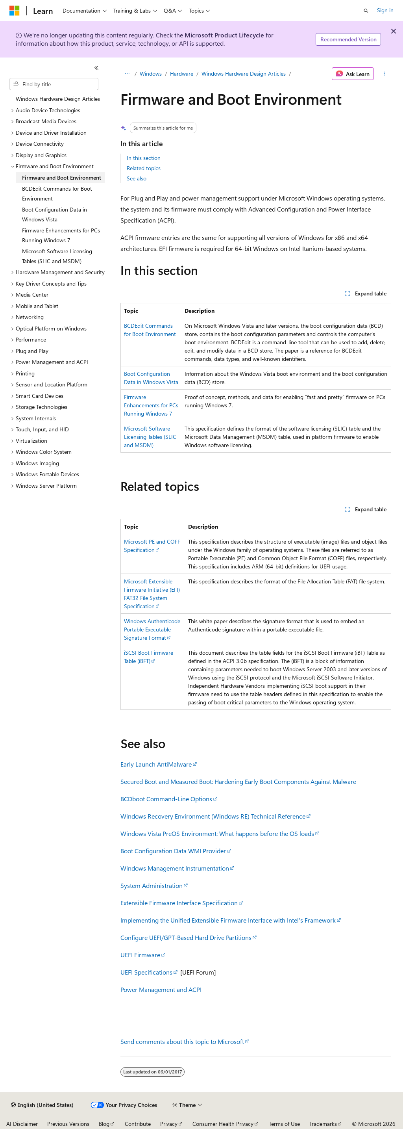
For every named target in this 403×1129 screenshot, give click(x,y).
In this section (144, 158)
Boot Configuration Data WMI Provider (173, 851)
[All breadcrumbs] (127, 73)
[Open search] (366, 11)
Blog (104, 1123)
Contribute (138, 1123)
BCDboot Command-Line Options (166, 799)
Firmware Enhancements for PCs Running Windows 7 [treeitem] (61, 235)
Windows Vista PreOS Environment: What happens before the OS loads (217, 833)
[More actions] (384, 73)
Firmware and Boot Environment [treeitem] (61, 177)
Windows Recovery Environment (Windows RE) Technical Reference (212, 816)
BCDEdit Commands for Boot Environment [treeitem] (57, 193)
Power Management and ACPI (161, 989)
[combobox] (53, 84)
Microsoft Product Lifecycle (224, 35)
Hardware (181, 73)
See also (136, 178)
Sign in (385, 10)
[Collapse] (96, 68)
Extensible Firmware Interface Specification (179, 903)
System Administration (151, 885)
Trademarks (323, 1123)
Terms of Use (284, 1123)
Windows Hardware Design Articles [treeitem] (58, 98)
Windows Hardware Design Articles (244, 73)
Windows (151, 73)
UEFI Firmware (140, 955)
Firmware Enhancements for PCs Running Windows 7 (151, 405)
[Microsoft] (14, 11)
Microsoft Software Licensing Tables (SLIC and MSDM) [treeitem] (57, 256)
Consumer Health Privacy (222, 1123)
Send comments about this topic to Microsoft (182, 1041)
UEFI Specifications (146, 972)
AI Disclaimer (22, 1123)
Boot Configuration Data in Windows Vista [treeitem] (54, 214)
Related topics (144, 168)
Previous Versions (68, 1123)
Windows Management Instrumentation (174, 868)
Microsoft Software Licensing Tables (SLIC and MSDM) (150, 437)
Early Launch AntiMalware (156, 764)
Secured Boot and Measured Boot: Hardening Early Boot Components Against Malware (238, 781)
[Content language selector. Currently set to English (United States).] (42, 1105)
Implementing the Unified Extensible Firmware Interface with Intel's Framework (228, 920)
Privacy (168, 1123)
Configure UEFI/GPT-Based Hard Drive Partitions (185, 937)
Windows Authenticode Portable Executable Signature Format (152, 629)
